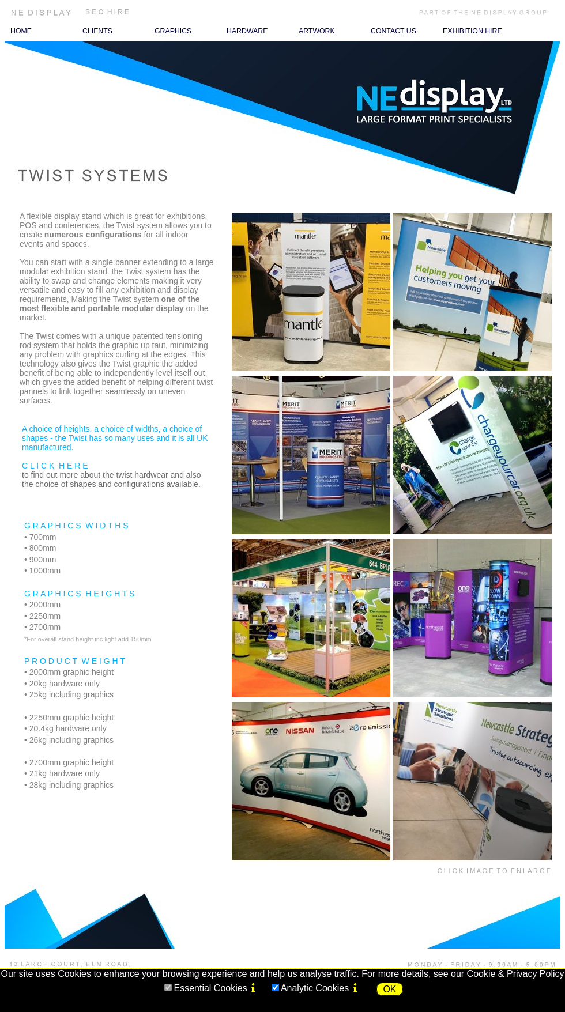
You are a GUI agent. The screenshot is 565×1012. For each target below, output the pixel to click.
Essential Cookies (210, 988)
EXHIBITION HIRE (472, 31)
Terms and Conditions (232, 955)
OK (389, 989)
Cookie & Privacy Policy (515, 974)
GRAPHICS (173, 31)
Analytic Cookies (315, 988)
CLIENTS (97, 31)
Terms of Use (377, 955)
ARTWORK (317, 31)
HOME (21, 31)
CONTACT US (393, 31)
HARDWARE (247, 31)
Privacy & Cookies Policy (310, 955)
